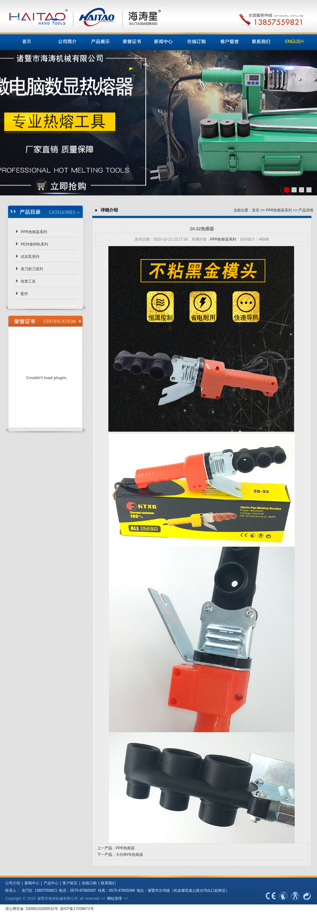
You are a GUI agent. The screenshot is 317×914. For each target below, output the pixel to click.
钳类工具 (28, 281)
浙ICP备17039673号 (76, 909)
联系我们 (108, 883)
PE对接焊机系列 (34, 244)
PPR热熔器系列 (34, 232)
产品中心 (51, 883)
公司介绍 (12, 883)
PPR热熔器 (125, 848)
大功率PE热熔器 (129, 854)
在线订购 (89, 883)
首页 (255, 210)
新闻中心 (31, 883)
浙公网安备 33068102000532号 (32, 909)
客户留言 (70, 883)
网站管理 (114, 898)
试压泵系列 (30, 256)
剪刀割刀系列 (32, 269)
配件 (24, 294)
